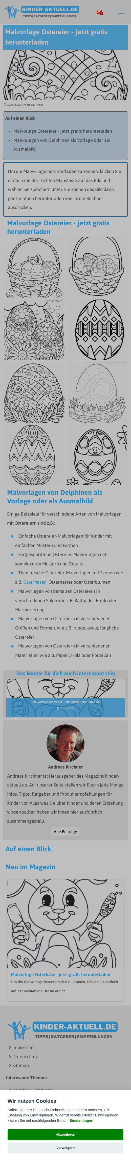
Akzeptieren (65, 1134)
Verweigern (65, 1148)
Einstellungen (81, 1120)
